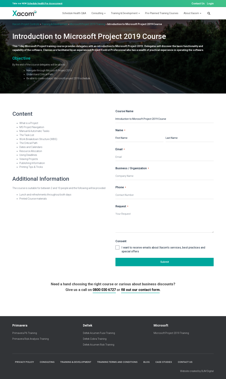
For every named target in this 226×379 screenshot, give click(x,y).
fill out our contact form (140, 290)
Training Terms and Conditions (117, 362)
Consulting (98, 13)
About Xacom (192, 13)
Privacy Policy (24, 362)
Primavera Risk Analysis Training (30, 338)
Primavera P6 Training (24, 333)
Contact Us (198, 3)
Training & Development (125, 13)
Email (120, 149)
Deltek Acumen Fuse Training (99, 333)
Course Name (124, 111)
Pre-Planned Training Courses (161, 13)
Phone (120, 187)
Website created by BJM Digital (197, 371)
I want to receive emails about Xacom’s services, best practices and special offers (163, 249)
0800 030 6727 (104, 290)
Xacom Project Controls (25, 24)
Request (121, 206)
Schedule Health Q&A (74, 13)
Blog (147, 362)
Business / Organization (132, 168)
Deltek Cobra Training (94, 338)
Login (210, 3)
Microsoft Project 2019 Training (87, 24)
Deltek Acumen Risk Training (98, 344)
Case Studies (164, 362)
